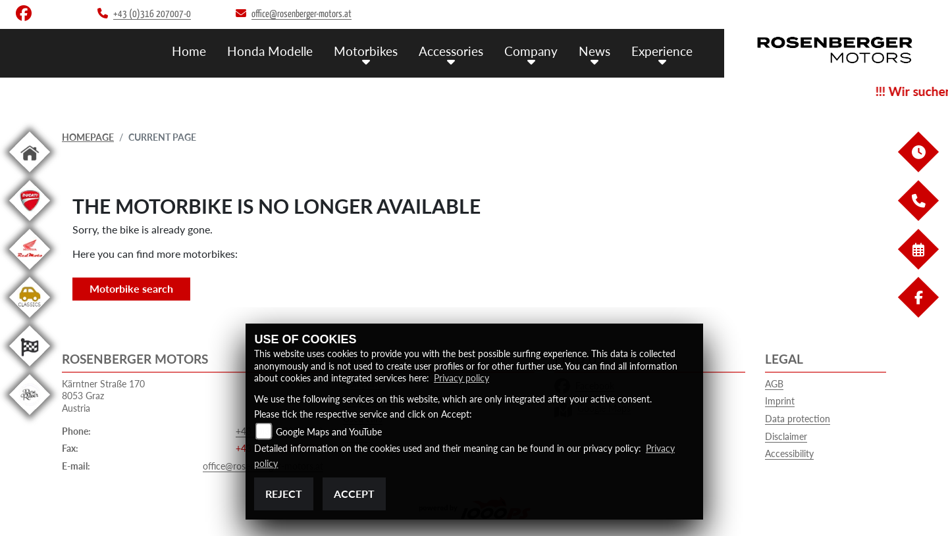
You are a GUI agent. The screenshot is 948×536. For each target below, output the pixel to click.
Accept (354, 493)
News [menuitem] (594, 51)
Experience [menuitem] (662, 51)
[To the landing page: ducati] (29, 223)
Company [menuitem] (531, 51)
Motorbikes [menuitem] (366, 51)
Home (189, 51)
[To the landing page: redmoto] (29, 272)
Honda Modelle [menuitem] (270, 51)
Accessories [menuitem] (451, 51)
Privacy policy (461, 377)
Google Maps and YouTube (329, 431)
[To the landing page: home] (29, 174)
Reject (283, 493)
